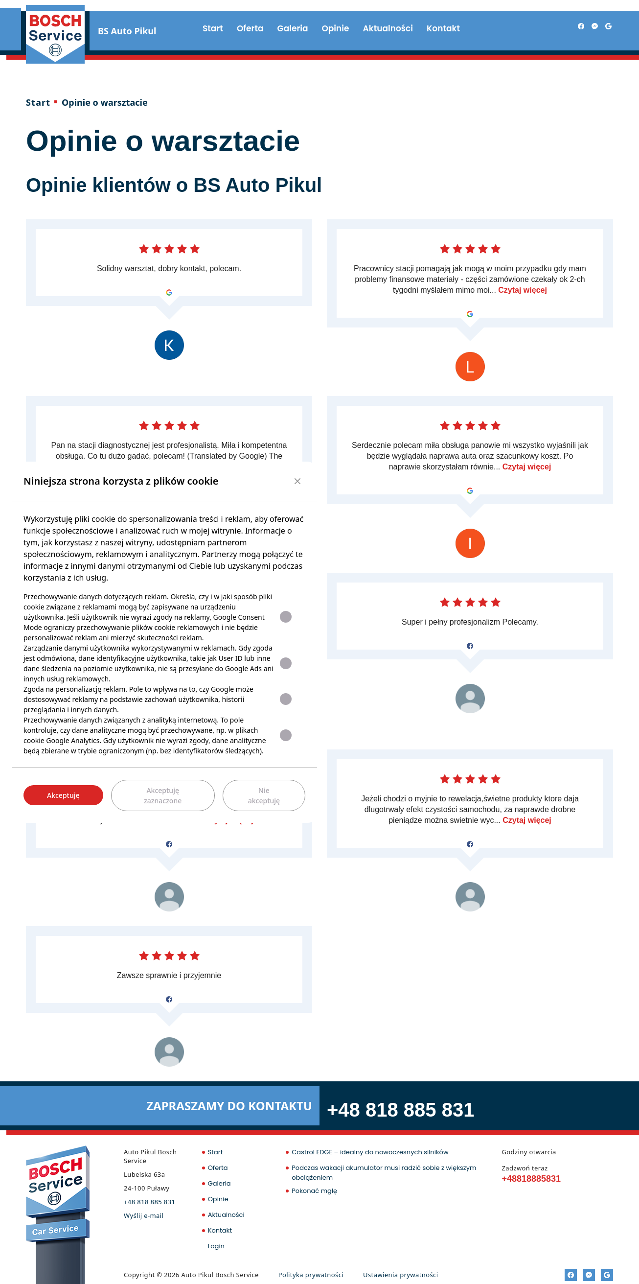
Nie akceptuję (264, 795)
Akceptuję (63, 795)
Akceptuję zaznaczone (163, 795)
